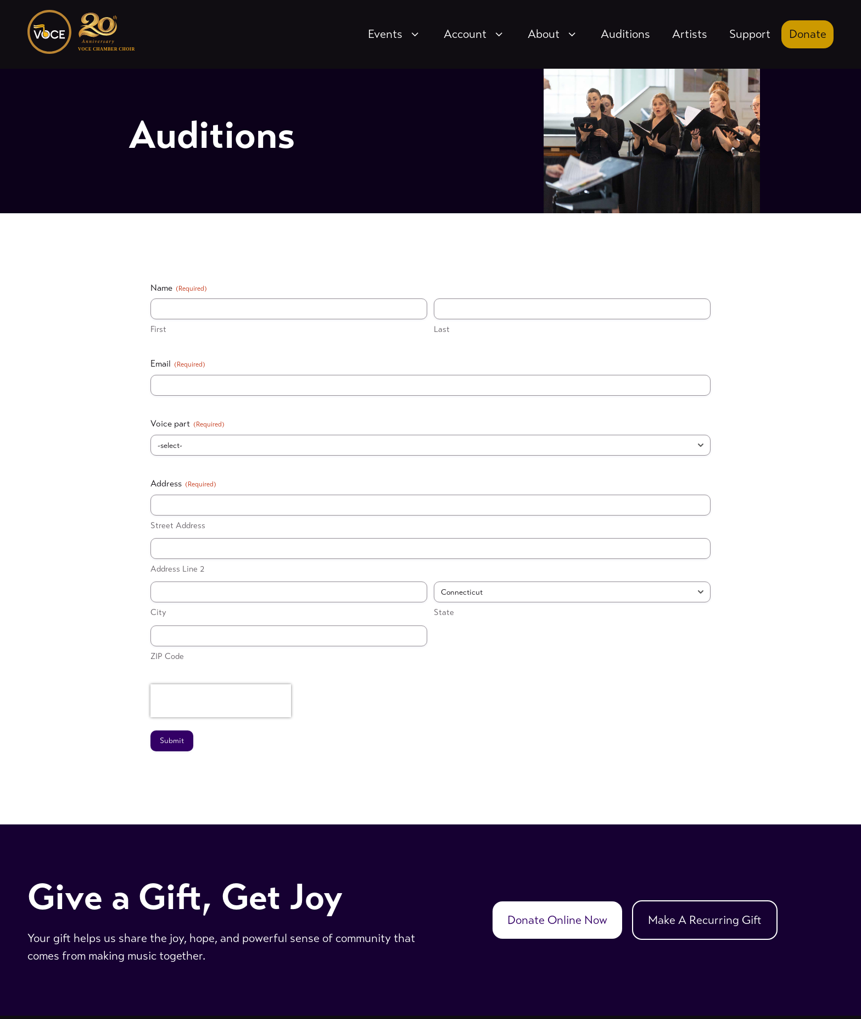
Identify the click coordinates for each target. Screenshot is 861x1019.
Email (177, 363)
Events (395, 34)
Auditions (625, 34)
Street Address (177, 525)
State (444, 612)
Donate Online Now (557, 920)
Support (749, 34)
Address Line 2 (177, 569)
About (553, 34)
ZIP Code (167, 656)
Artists (689, 34)
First (158, 329)
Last (442, 329)
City (158, 612)
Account (475, 34)
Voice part (187, 423)
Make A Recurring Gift (705, 920)
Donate (807, 34)
